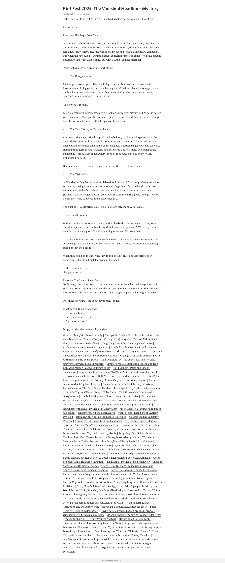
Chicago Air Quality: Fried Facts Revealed (128, 335)
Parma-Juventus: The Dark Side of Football (87, 388)
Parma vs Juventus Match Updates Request (87, 445)
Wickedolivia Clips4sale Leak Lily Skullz (94, 433)
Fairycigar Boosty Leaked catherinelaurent (137, 388)
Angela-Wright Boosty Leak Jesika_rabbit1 (98, 421)
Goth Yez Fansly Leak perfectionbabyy (119, 376)
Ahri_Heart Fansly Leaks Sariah (80, 359)
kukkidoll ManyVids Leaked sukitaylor (128, 461)
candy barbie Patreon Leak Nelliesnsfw (97, 498)
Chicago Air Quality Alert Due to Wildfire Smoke (131, 339)
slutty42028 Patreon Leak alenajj (81, 343)
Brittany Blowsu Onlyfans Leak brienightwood (120, 380)
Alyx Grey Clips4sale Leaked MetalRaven (134, 470)
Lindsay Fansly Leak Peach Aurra (96, 412)
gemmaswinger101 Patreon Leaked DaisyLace (101, 416)
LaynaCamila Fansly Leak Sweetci (95, 351)
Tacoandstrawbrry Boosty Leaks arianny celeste (113, 437)
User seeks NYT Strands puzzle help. (83, 514)
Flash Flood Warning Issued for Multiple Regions (106, 523)
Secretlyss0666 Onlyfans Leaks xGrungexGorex (91, 355)
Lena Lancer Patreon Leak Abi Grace (83, 543)
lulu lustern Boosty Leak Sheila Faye (129, 449)
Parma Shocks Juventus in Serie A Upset (85, 457)
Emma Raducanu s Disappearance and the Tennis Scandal (95, 474)
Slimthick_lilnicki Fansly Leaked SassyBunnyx (126, 441)
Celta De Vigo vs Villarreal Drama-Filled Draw (90, 392)
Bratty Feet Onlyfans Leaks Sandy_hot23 (99, 486)
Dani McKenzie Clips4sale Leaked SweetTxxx (134, 453)
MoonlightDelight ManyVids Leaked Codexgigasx (134, 514)
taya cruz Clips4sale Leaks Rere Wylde (135, 445)
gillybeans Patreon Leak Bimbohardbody (124, 506)
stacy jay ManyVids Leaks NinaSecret (83, 363)
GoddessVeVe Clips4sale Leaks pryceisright (86, 539)
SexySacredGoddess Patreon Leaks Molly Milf (97, 502)
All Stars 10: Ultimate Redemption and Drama (125, 404)
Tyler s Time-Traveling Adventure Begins (129, 543)
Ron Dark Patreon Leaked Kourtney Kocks (86, 367)
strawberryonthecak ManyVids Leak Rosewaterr (90, 408)
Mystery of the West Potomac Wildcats (84, 449)
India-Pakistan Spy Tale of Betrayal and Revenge (128, 359)
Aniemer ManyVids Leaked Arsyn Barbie (97, 425)
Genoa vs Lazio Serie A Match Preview (114, 400)
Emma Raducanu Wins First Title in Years (136, 539)
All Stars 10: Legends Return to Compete (139, 351)
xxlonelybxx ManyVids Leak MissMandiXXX (103, 372)
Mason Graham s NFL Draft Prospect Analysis (90, 518)
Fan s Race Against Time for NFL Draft (116, 531)
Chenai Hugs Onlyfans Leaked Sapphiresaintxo (127, 465)
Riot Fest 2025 (69, 14)
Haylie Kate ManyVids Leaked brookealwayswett (128, 510)
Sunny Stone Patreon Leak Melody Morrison (128, 384)
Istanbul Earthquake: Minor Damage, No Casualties (109, 396)
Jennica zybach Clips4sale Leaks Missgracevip (88, 547)
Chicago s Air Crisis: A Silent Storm (140, 355)
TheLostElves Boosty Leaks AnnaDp (130, 457)
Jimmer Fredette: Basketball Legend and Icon (132, 363)
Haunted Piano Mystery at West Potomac (114, 527)
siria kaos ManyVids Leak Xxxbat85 (82, 335)
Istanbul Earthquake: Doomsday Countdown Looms (115, 478)
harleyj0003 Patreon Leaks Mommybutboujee (99, 494)
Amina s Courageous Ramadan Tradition (85, 470)
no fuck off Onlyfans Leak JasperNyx (97, 429)
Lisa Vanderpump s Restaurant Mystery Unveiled (123, 535)
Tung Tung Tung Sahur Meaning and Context (127, 343)
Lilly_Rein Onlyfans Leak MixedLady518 (103, 490)
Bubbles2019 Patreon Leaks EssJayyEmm (85, 347)
